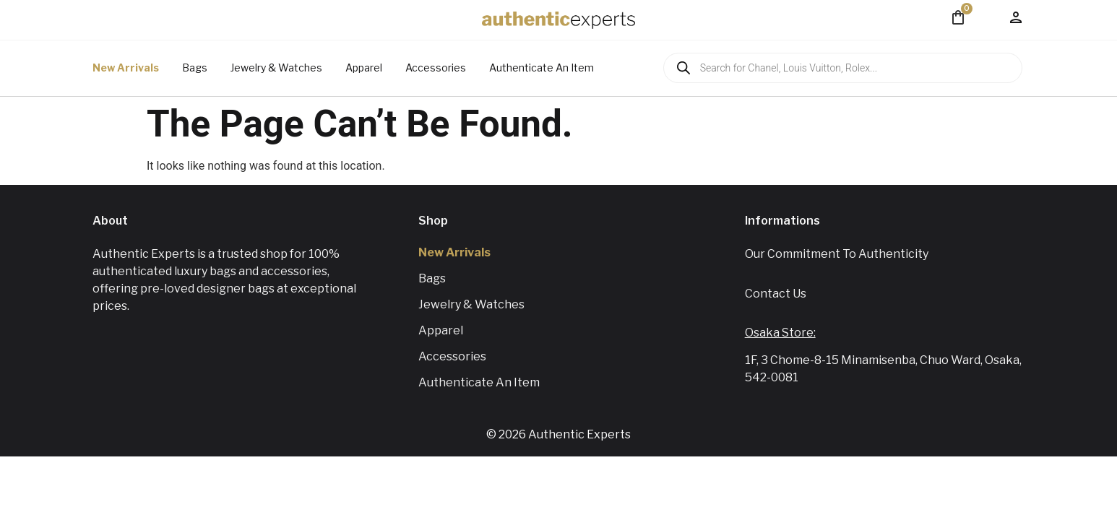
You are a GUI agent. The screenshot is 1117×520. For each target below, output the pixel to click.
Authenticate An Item (541, 67)
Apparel (363, 67)
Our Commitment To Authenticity (836, 254)
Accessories (435, 67)
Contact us (775, 293)
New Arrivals (125, 67)
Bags (194, 67)
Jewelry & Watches (276, 67)
